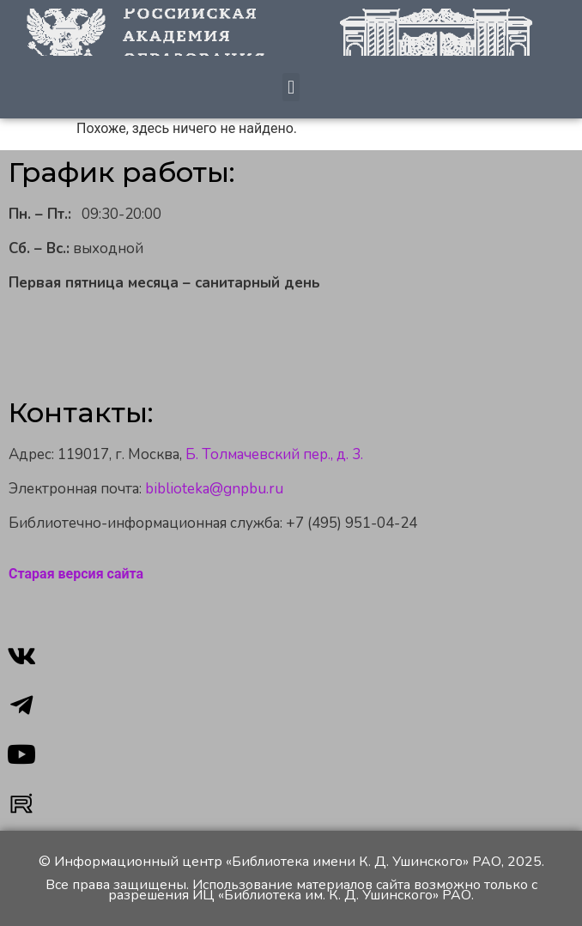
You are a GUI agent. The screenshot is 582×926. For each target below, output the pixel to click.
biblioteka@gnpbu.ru (214, 489)
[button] (290, 87)
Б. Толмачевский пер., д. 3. (274, 454)
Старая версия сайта (76, 574)
